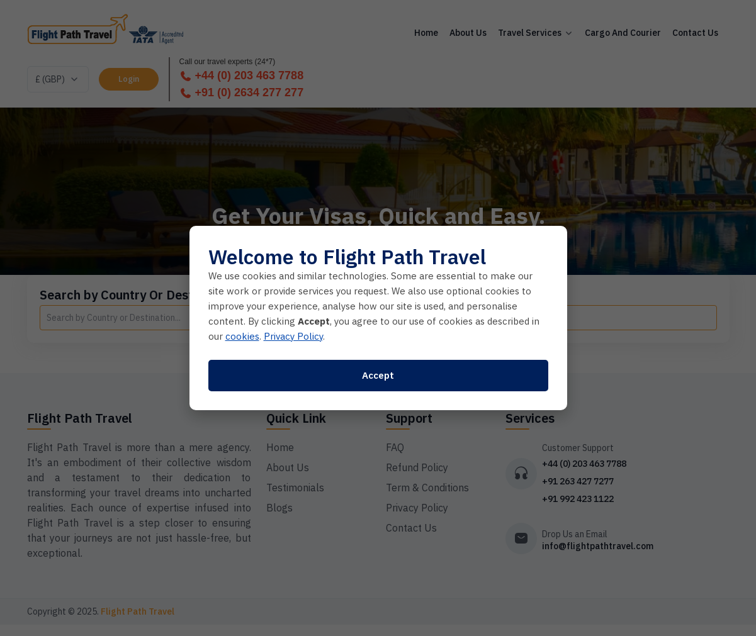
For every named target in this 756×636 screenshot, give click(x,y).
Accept (378, 375)
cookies (242, 336)
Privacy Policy (293, 336)
